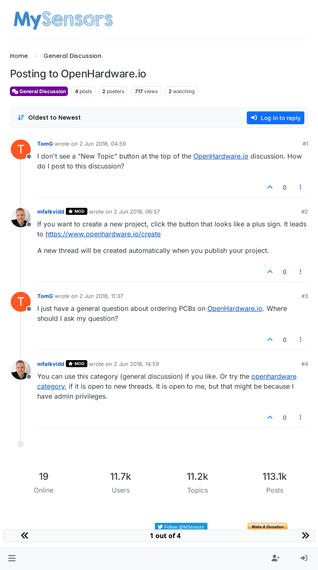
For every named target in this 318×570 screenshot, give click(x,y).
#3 (304, 296)
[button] (11, 558)
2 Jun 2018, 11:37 (101, 296)
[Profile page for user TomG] (21, 149)
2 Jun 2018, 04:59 (103, 143)
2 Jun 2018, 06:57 (137, 211)
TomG (45, 143)
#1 (305, 143)
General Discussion (39, 91)
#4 (304, 364)
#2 (304, 211)
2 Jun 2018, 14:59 (136, 364)
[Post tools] (301, 187)
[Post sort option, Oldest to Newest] (49, 117)
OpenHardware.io (220, 156)
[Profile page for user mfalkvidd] (21, 217)
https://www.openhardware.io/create (103, 234)
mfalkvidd (50, 211)
